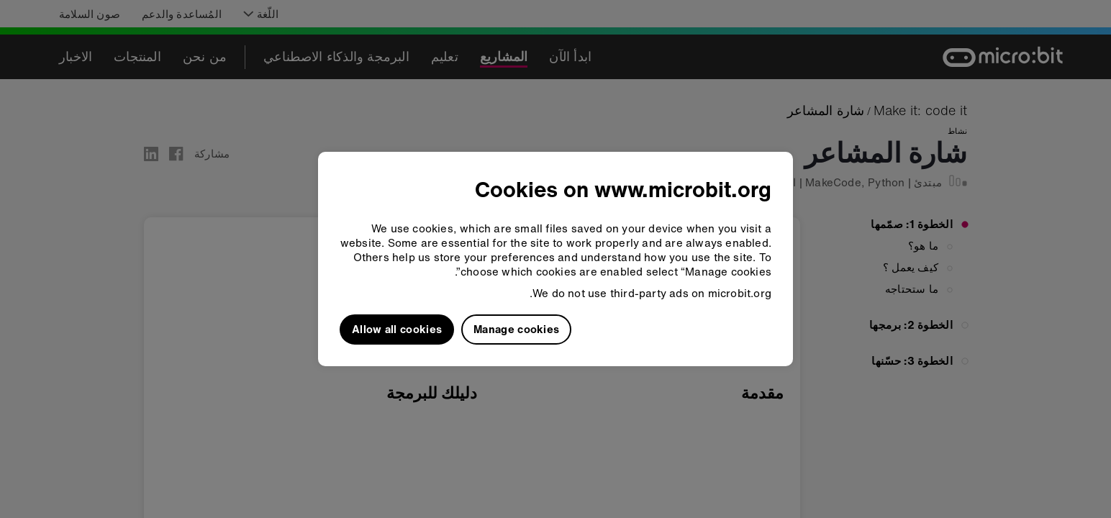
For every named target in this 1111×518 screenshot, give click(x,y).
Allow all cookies (397, 329)
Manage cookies (516, 329)
